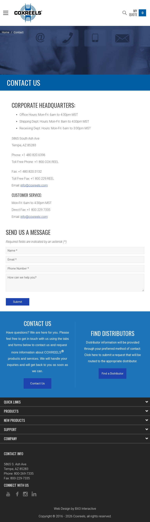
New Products (76, 420)
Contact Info (13, 453)
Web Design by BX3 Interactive (75, 509)
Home (5, 32)
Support (76, 429)
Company (76, 438)
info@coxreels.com (34, 185)
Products (76, 411)
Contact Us (37, 383)
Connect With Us (16, 485)
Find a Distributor (112, 373)
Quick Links (76, 402)
